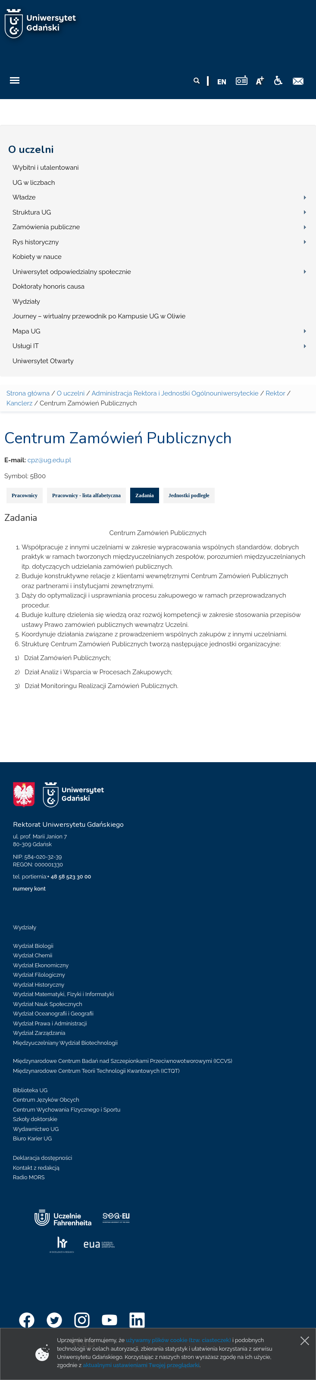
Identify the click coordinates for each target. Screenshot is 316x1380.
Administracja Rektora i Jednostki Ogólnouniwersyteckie (174, 393)
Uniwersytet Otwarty (43, 361)
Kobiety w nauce (37, 257)
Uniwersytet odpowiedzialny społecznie (72, 272)
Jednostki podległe (189, 495)
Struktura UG (32, 212)
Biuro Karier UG (32, 1138)
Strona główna (28, 393)
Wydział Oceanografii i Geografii (53, 1013)
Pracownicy (25, 495)
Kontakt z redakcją (36, 1168)
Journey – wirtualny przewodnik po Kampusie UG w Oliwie (99, 316)
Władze (24, 197)
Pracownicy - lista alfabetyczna (86, 495)
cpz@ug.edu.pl (49, 460)
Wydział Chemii (32, 955)
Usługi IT (26, 346)
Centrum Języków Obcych (46, 1100)
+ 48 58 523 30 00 (69, 876)
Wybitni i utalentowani (46, 167)
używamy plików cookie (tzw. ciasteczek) (178, 1340)
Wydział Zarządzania (39, 1033)
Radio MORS (29, 1177)
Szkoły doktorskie (35, 1119)
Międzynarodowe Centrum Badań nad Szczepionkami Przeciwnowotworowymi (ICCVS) (122, 1061)
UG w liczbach (34, 183)
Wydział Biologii (33, 946)
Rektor (275, 393)
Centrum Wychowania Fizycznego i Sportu (66, 1109)
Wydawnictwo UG (36, 1129)
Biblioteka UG (30, 1090)
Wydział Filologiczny (39, 975)
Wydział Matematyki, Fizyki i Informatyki (63, 994)
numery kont (29, 888)
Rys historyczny (36, 242)
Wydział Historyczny (38, 984)
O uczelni (30, 149)
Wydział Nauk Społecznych (47, 1004)
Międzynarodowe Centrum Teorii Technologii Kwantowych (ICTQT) (96, 1071)
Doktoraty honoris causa (48, 286)
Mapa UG (27, 331)
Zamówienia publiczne (46, 227)
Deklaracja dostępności (42, 1158)
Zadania (144, 495)
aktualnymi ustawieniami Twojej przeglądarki (141, 1365)
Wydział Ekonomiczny (41, 965)
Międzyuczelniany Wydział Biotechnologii (65, 1043)
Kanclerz (19, 403)
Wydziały (26, 301)
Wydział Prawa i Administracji (50, 1023)
